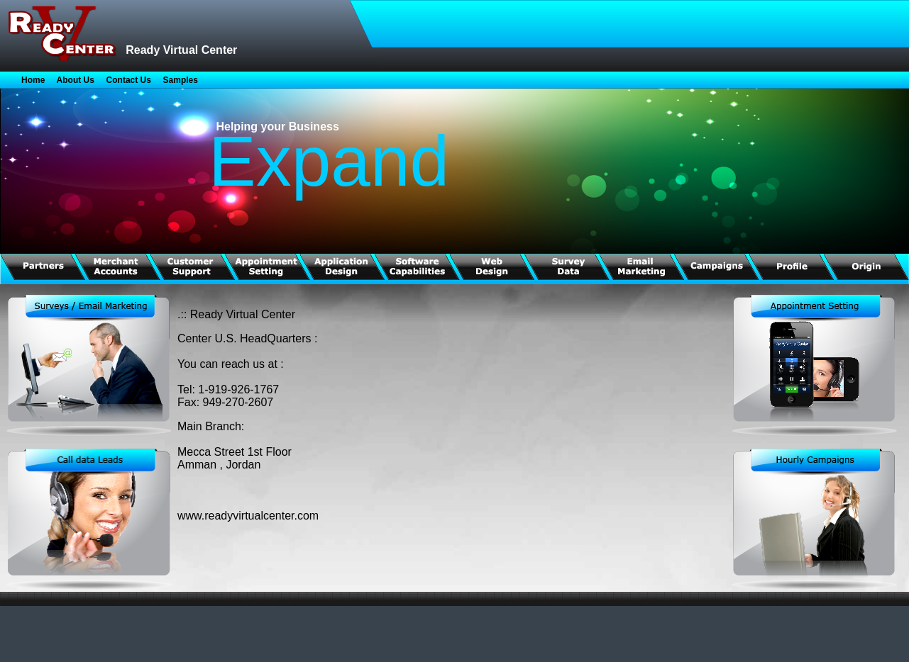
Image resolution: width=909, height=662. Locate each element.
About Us (75, 80)
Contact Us (128, 80)
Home (33, 80)
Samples (180, 80)
